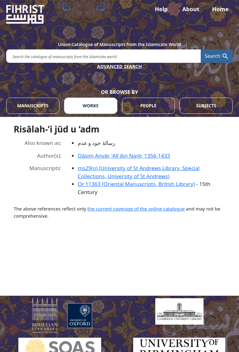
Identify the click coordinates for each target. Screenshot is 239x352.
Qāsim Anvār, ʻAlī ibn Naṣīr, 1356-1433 (124, 155)
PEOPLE (148, 106)
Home (220, 9)
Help (161, 9)
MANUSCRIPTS (33, 106)
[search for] (103, 56)
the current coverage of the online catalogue (136, 209)
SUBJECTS (206, 106)
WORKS (91, 106)
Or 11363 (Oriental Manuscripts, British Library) (136, 184)
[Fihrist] (119, 14)
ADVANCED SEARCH (119, 66)
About (190, 9)
